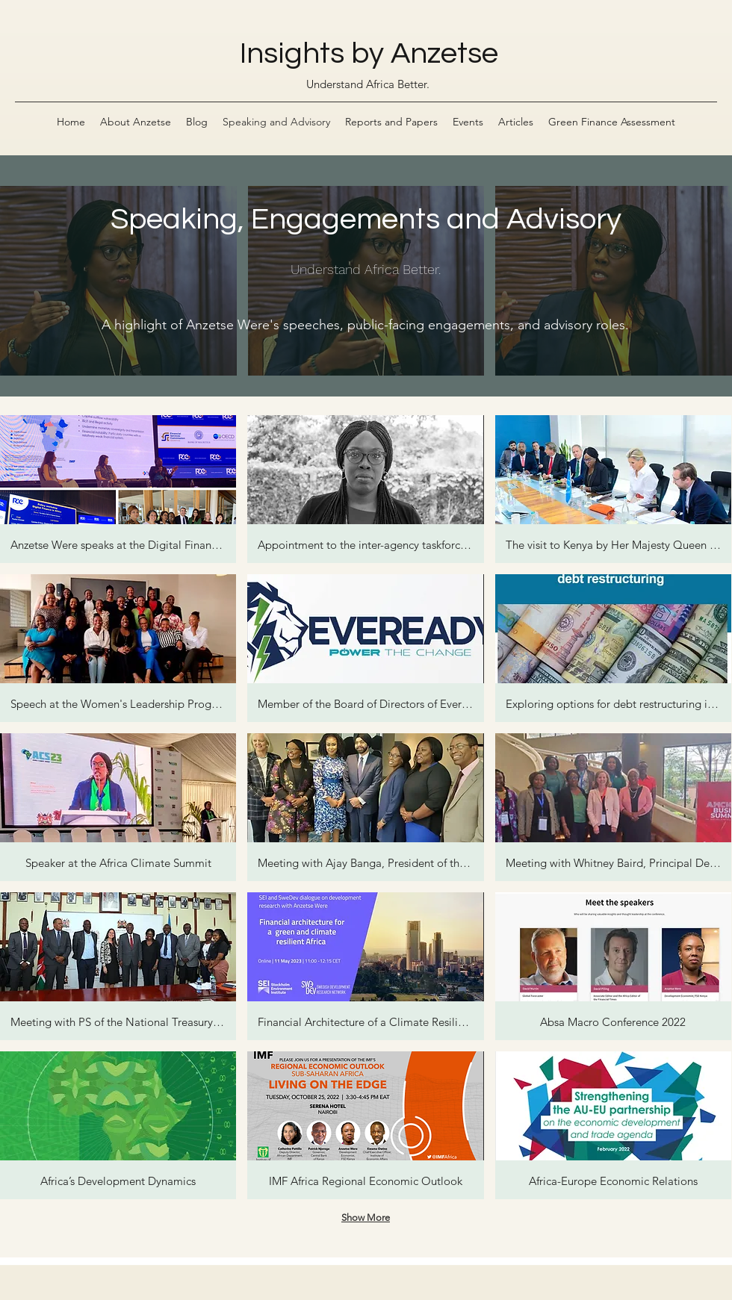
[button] (118, 489)
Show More (365, 1217)
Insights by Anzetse (369, 53)
